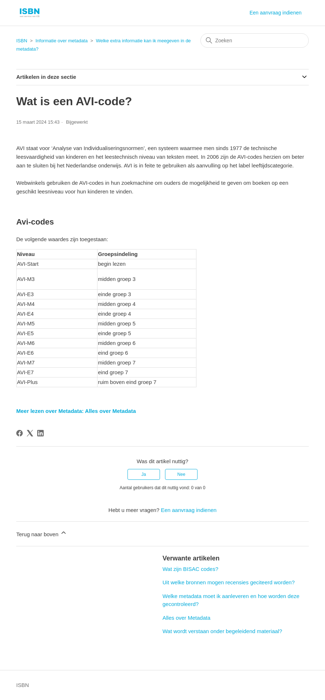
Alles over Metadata (186, 618)
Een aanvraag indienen (276, 13)
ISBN (21, 40)
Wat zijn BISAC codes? (190, 569)
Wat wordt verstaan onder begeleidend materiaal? (222, 631)
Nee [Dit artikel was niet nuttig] (181, 474)
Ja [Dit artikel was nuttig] (144, 474)
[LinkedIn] (40, 433)
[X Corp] (30, 433)
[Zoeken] (254, 40)
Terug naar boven (41, 533)
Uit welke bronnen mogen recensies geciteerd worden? (228, 582)
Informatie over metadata (61, 40)
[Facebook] (19, 433)
